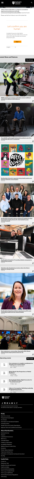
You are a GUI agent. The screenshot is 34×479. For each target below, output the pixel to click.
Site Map (3, 455)
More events (30, 358)
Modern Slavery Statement (7, 450)
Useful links (4, 459)
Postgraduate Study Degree (7, 417)
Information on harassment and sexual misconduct (13, 454)
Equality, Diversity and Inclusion (8, 465)
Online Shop (4, 476)
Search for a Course (5, 416)
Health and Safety (5, 467)
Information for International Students (10, 421)
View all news (29, 60)
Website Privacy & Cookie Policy (8, 446)
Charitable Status (5, 440)
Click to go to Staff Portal (7, 472)
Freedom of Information (6, 442)
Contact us (3, 461)
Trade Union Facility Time (7, 452)
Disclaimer (3, 448)
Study (3, 413)
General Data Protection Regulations (9, 474)
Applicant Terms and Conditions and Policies (11, 427)
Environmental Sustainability (7, 469)
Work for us (3, 438)
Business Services (5, 433)
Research (3, 434)
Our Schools (4, 419)
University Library (5, 423)
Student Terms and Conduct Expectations (10, 425)
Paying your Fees (5, 463)
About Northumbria (7, 430)
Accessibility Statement (6, 444)
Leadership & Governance (7, 436)
